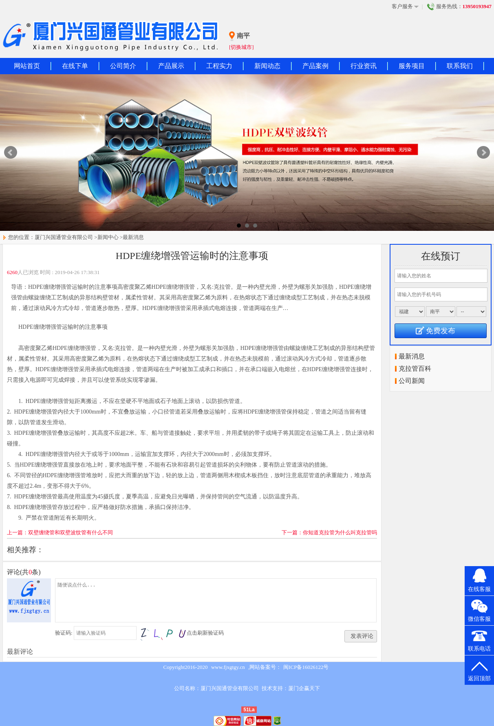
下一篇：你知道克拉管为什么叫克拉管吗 (329, 532)
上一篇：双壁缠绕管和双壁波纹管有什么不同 (60, 532)
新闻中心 (108, 237)
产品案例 (315, 65)
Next (483, 152)
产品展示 (171, 65)
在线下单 (75, 65)
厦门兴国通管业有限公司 (64, 237)
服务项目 (412, 65)
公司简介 (123, 65)
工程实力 (219, 65)
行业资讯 (364, 65)
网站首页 (27, 65)
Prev (10, 152)
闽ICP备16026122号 (306, 667)
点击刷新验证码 (205, 633)
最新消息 (133, 237)
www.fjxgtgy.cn (228, 667)
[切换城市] (241, 47)
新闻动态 (267, 65)
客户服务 (405, 6)
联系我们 (460, 65)
